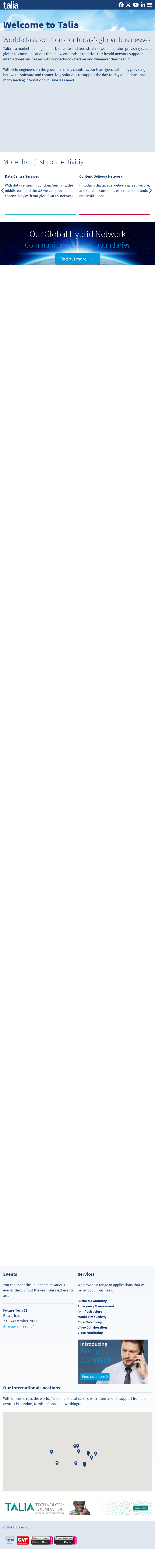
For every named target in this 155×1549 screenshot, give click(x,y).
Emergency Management (96, 1306)
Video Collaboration (92, 1327)
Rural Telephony (90, 1322)
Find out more (76, 259)
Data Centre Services (22, 176)
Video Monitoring (90, 1332)
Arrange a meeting (19, 1326)
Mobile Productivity (92, 1317)
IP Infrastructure (90, 1311)
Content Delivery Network (101, 176)
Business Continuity (92, 1301)
